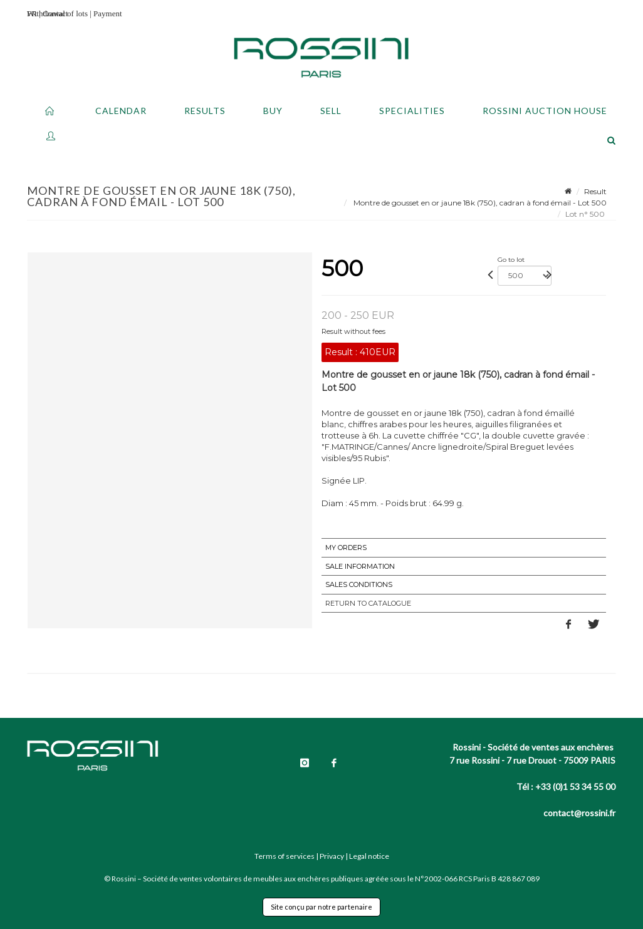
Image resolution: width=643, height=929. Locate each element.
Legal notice (369, 856)
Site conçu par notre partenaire (321, 907)
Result (595, 191)
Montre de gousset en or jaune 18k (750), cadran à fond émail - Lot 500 (479, 202)
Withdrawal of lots (57, 13)
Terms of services (284, 856)
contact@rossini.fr (579, 812)
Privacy (332, 856)
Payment (107, 13)
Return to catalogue (368, 603)
